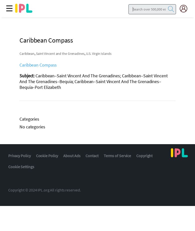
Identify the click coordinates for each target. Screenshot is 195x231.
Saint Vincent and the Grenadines (60, 53)
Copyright (144, 155)
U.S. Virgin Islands (99, 53)
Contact (92, 155)
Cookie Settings (21, 166)
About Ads (71, 155)
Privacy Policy (19, 155)
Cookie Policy (47, 155)
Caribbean (27, 53)
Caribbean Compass (38, 65)
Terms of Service (117, 155)
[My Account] (185, 9)
